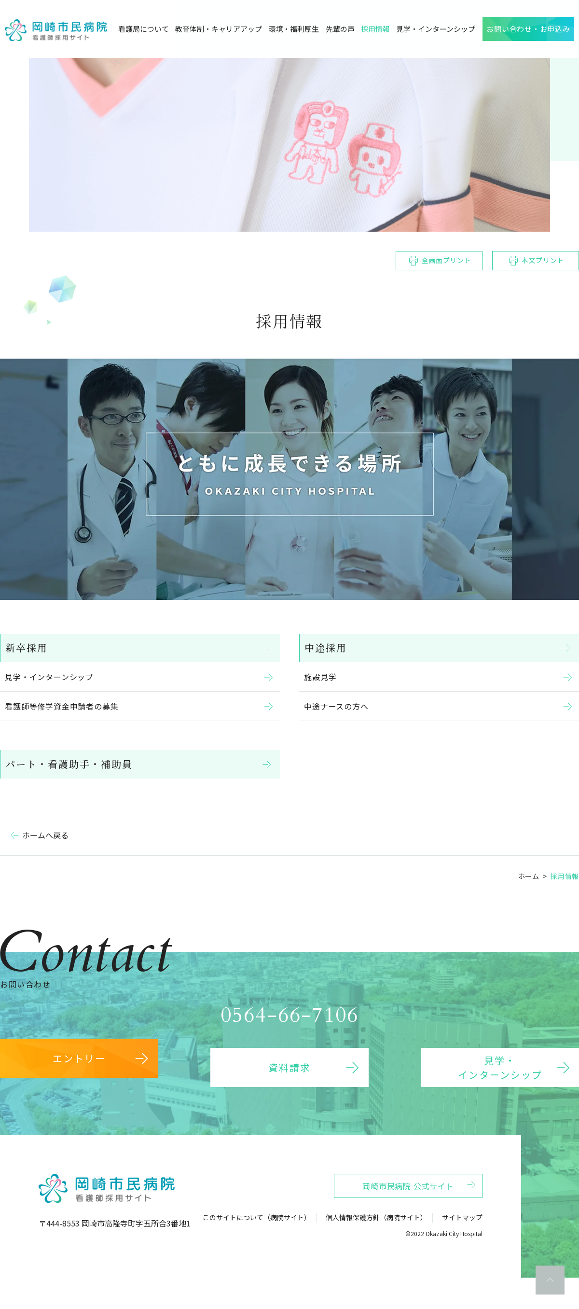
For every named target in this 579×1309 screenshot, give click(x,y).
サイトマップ (462, 1235)
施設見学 (322, 676)
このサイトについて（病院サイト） (257, 1235)
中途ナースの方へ (338, 706)
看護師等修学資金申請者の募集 (64, 706)
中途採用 (330, 647)
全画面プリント (446, 260)
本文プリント (543, 260)
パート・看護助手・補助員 (74, 764)
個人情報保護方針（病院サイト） (376, 1235)
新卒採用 (31, 647)
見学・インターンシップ (51, 676)
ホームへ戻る (45, 835)
